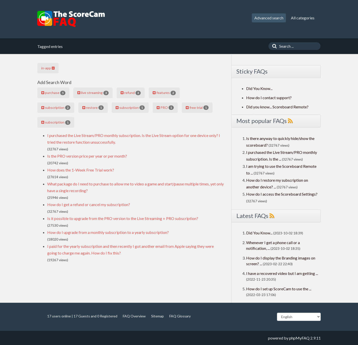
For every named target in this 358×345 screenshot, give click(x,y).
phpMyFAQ (299, 338)
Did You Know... (259, 88)
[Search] (273, 46)
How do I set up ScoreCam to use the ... (278, 288)
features (164, 92)
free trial (197, 107)
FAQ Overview (134, 316)
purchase (53, 92)
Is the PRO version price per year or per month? (87, 156)
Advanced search (268, 17)
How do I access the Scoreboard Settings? (281, 194)
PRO (165, 107)
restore (93, 107)
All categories (302, 17)
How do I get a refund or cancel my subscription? (88, 204)
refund (131, 92)
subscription (55, 107)
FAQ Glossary (180, 316)
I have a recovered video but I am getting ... (282, 273)
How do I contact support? (269, 97)
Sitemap (157, 316)
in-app (48, 68)
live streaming (93, 92)
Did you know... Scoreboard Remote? (277, 106)
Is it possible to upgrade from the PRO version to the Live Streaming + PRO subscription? (122, 218)
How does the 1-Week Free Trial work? (80, 170)
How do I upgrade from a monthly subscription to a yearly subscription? (108, 232)
